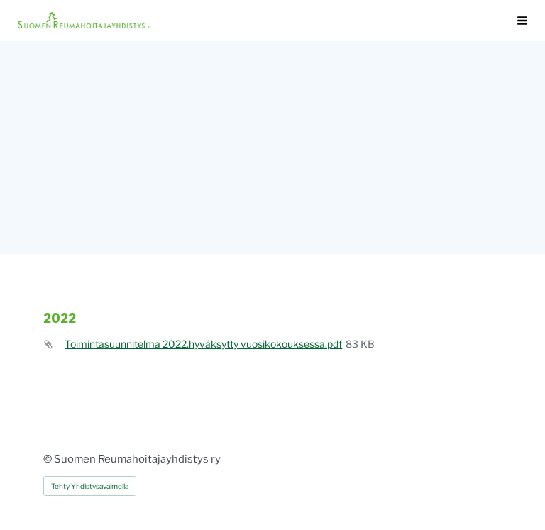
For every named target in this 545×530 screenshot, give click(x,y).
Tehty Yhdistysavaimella (89, 486)
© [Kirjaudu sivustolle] (48, 459)
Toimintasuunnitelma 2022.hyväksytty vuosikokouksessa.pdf (203, 344)
